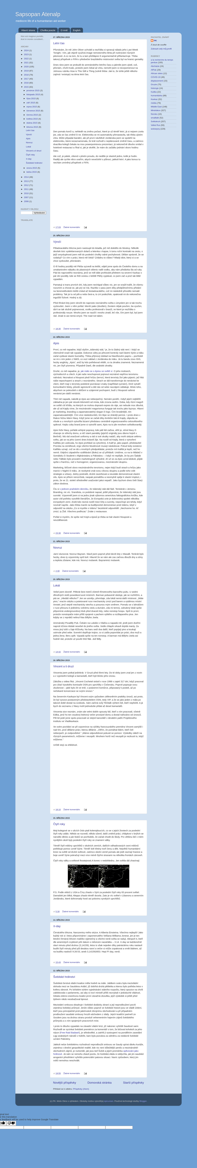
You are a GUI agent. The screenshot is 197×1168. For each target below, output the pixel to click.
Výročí (57, 241)
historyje (155, 88)
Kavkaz (154, 99)
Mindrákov (155, 110)
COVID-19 (155, 77)
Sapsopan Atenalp (37, 14)
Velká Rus (155, 125)
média (154, 103)
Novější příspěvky (64, 1082)
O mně (64, 30)
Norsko (154, 114)
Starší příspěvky (133, 1082)
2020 (26, 66)
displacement (157, 81)
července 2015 (33, 111)
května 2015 (32, 119)
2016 (26, 83)
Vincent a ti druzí (63, 666)
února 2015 (32, 168)
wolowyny (155, 129)
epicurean (108, 1101)
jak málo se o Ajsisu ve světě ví (96, 371)
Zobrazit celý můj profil (161, 49)
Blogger (143, 1101)
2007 (26, 197)
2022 (26, 58)
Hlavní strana (28, 30)
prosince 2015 (33, 90)
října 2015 (31, 98)
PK (155, 40)
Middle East (156, 106)
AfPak (153, 70)
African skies (157, 73)
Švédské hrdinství (64, 976)
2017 (26, 79)
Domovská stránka (100, 1082)
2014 (26, 177)
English (76, 30)
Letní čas (58, 43)
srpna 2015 (31, 106)
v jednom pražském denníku (74, 489)
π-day (56, 926)
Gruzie (154, 84)
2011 (26, 189)
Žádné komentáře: (72, 227)
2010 (26, 193)
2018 (26, 75)
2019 (26, 71)
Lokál (56, 585)
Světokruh (155, 121)
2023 (26, 54)
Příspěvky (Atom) (81, 1089)
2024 (26, 50)
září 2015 (31, 102)
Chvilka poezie (47, 30)
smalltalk (155, 118)
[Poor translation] (11, 1123)
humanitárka (156, 95)
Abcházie (155, 66)
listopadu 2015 (33, 94)
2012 (26, 185)
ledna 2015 (31, 172)
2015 (26, 87)
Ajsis (56, 343)
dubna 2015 (32, 123)
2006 (26, 201)
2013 (26, 181)
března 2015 (32, 127)
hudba (154, 92)
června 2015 (32, 115)
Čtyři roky (59, 824)
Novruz (57, 547)
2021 (26, 62)
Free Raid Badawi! (69, 1032)
